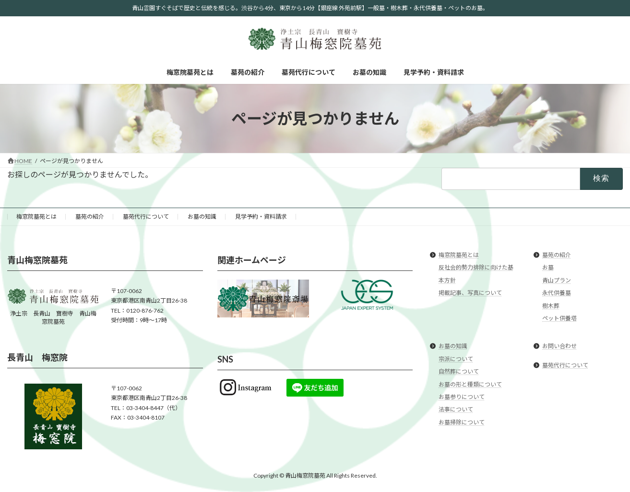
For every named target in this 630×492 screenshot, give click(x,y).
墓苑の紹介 (89, 216)
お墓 (548, 267)
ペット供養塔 (559, 318)
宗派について (456, 359)
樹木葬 (550, 305)
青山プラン (556, 280)
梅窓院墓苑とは (36, 216)
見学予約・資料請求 (261, 216)
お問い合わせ (559, 346)
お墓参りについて (462, 396)
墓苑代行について (146, 216)
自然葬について (459, 371)
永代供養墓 (556, 292)
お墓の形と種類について (470, 384)
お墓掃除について (462, 422)
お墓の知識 (202, 216)
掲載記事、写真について (470, 292)
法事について (456, 409)
